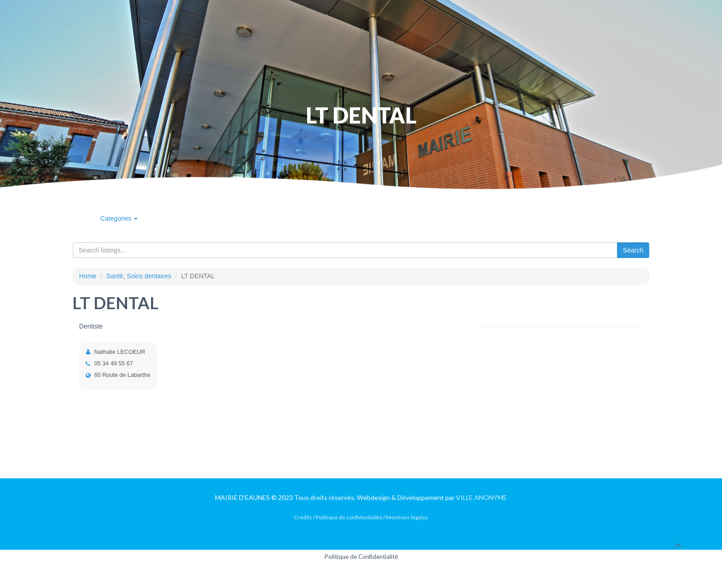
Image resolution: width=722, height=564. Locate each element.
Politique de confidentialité (349, 517)
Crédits (303, 517)
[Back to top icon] (677, 545)
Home (87, 276)
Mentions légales (407, 517)
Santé (114, 276)
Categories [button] (119, 218)
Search (633, 250)
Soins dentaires (149, 276)
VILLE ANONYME (481, 497)
